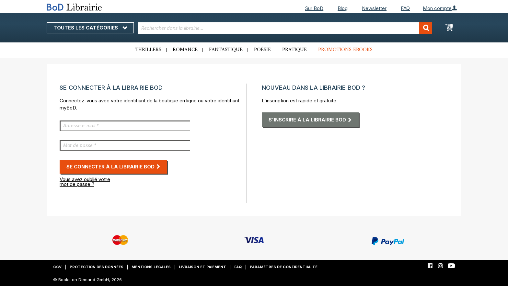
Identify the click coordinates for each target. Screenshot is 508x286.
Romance (185, 49)
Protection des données (96, 267)
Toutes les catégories (90, 28)
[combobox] (285, 28)
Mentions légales (151, 267)
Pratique (294, 49)
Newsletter (374, 8)
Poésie (262, 49)
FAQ (405, 8)
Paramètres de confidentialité (284, 267)
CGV (57, 267)
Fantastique (226, 49)
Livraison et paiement (202, 267)
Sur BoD (314, 8)
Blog (343, 8)
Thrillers (148, 49)
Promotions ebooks (345, 49)
